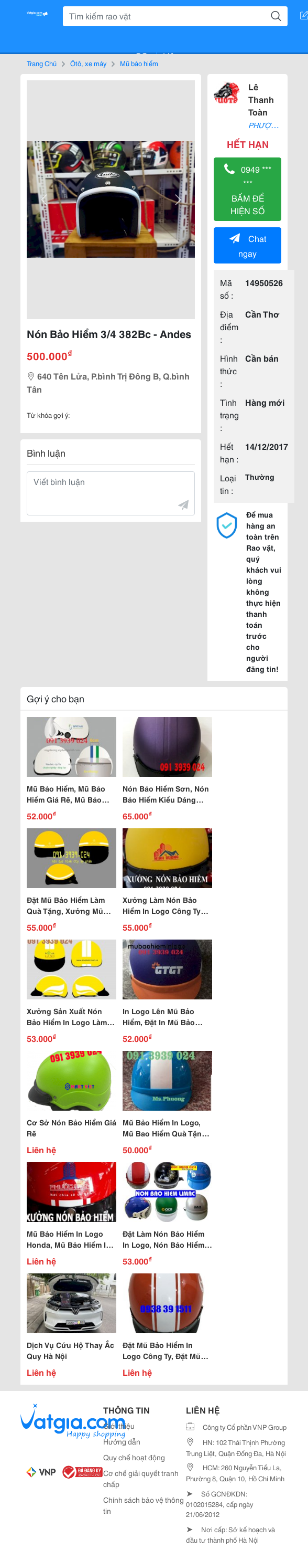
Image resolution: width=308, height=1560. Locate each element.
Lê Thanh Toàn (261, 99)
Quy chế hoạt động (134, 1457)
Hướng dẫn (121, 1441)
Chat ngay (247, 245)
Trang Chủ (42, 63)
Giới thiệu (119, 1425)
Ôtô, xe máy (88, 63)
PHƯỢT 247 (269, 125)
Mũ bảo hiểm (139, 63)
